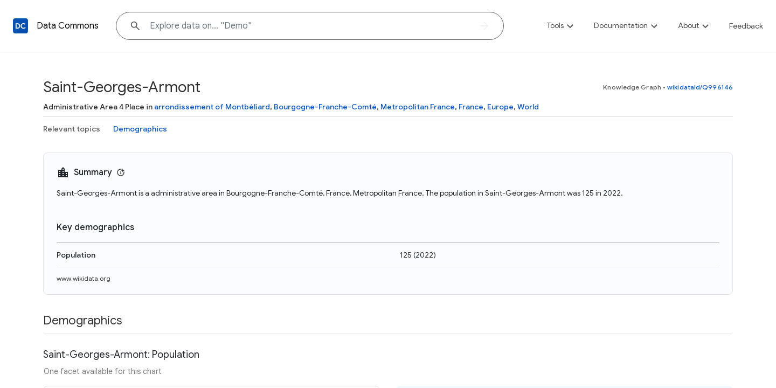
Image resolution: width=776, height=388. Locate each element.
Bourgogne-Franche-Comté (325, 107)
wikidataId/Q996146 (700, 87)
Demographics (140, 129)
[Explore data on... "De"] (310, 25)
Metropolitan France (417, 107)
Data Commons (68, 25)
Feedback (746, 26)
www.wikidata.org (83, 278)
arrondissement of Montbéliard (212, 107)
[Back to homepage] (20, 25)
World (528, 107)
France (471, 107)
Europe (500, 107)
